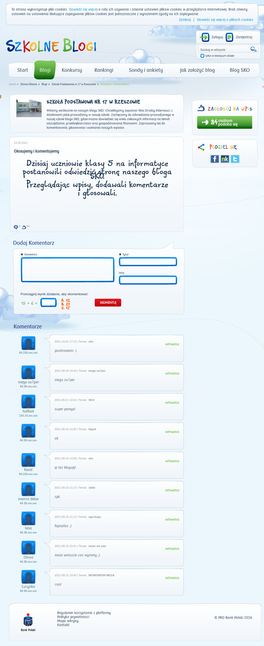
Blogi (45, 70)
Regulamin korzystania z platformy (84, 613)
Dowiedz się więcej (83, 10)
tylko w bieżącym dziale (220, 55)
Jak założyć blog (197, 70)
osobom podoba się (228, 123)
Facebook (215, 159)
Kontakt (63, 625)
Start (22, 70)
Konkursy (72, 70)
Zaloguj (217, 37)
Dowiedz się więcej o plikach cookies (225, 20)
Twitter (235, 159)
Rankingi (103, 70)
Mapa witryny (67, 621)
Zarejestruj (244, 37)
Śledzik (225, 159)
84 (214, 123)
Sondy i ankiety (146, 70)
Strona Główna (28, 84)
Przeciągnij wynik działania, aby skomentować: (55, 294)
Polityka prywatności (73, 617)
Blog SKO (240, 70)
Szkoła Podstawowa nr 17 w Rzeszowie (74, 84)
